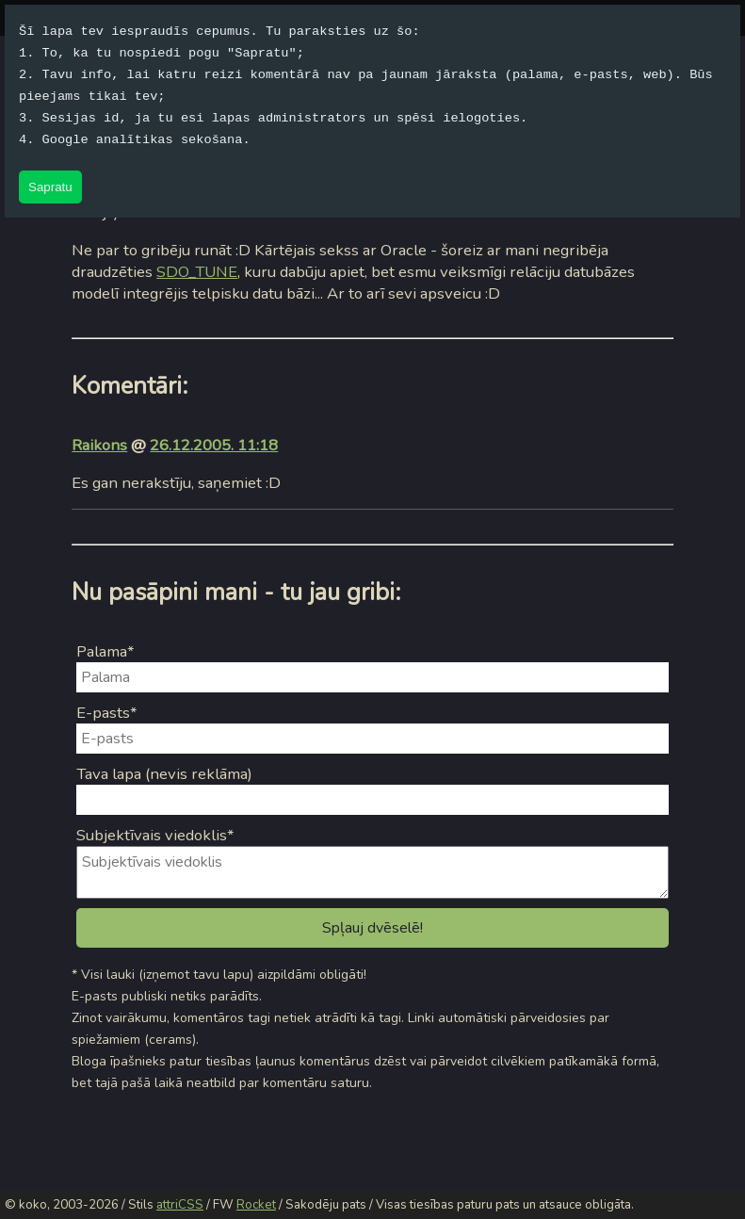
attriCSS (179, 1204)
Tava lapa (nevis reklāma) (164, 774)
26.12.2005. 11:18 (214, 445)
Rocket (256, 1204)
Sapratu (50, 187)
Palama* (105, 651)
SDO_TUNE (196, 272)
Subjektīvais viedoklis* (155, 835)
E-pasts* (107, 712)
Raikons (99, 445)
